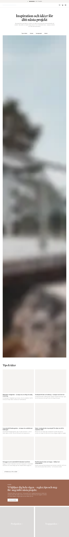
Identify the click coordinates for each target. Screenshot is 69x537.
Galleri (46, 33)
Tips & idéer (24, 33)
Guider (31, 33)
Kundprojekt (39, 33)
